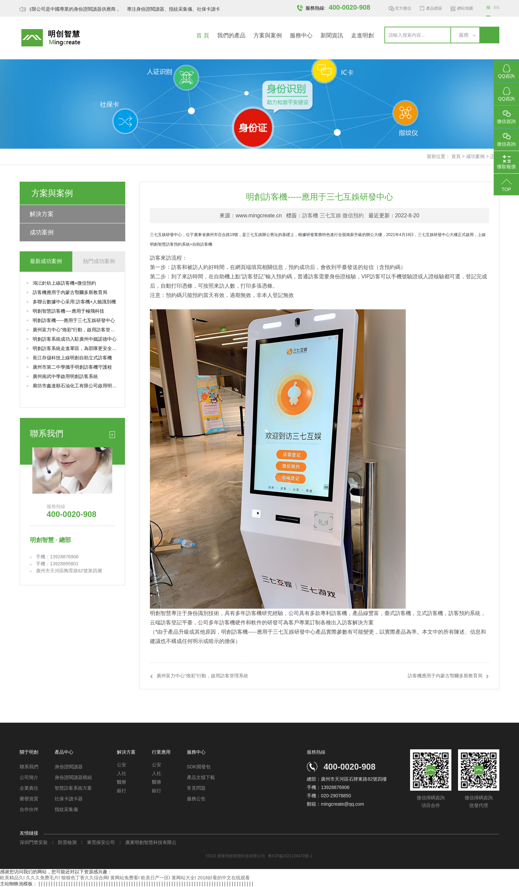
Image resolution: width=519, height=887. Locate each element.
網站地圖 (465, 8)
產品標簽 (434, 8)
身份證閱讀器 (69, 766)
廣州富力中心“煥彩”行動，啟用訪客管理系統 (75, 329)
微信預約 (353, 215)
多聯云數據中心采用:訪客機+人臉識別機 (74, 301)
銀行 (121, 790)
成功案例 (475, 156)
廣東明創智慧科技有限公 (151, 842)
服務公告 (196, 798)
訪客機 (310, 215)
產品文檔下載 (201, 777)
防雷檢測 (67, 842)
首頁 (456, 156)
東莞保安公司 (101, 842)
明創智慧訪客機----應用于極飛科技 (68, 311)
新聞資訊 (331, 35)
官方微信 (403, 9)
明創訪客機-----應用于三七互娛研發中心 (74, 320)
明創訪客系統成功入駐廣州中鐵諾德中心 (75, 339)
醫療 (121, 782)
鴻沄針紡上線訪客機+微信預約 (64, 283)
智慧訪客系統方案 (73, 788)
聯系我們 (29, 766)
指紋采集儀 (66, 809)
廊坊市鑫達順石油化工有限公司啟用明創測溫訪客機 (75, 385)
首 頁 (202, 35)
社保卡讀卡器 (69, 798)
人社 (121, 773)
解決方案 (42, 214)
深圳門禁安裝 (34, 842)
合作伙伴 (29, 809)
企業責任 (29, 788)
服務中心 (301, 35)
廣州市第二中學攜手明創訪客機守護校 (72, 367)
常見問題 (196, 788)
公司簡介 (29, 777)
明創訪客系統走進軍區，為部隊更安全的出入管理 (75, 348)
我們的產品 (231, 35)
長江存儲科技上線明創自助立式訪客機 (72, 357)
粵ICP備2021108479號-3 (290, 856)
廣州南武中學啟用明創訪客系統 (65, 376)
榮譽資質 (29, 798)
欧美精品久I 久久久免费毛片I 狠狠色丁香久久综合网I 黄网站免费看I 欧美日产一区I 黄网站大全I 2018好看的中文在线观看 (125, 877)
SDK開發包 (199, 766)
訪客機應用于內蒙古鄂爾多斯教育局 (70, 292)
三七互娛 (330, 215)
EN (496, 7)
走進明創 (362, 35)
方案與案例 (268, 35)
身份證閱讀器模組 (73, 777)
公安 (121, 764)
